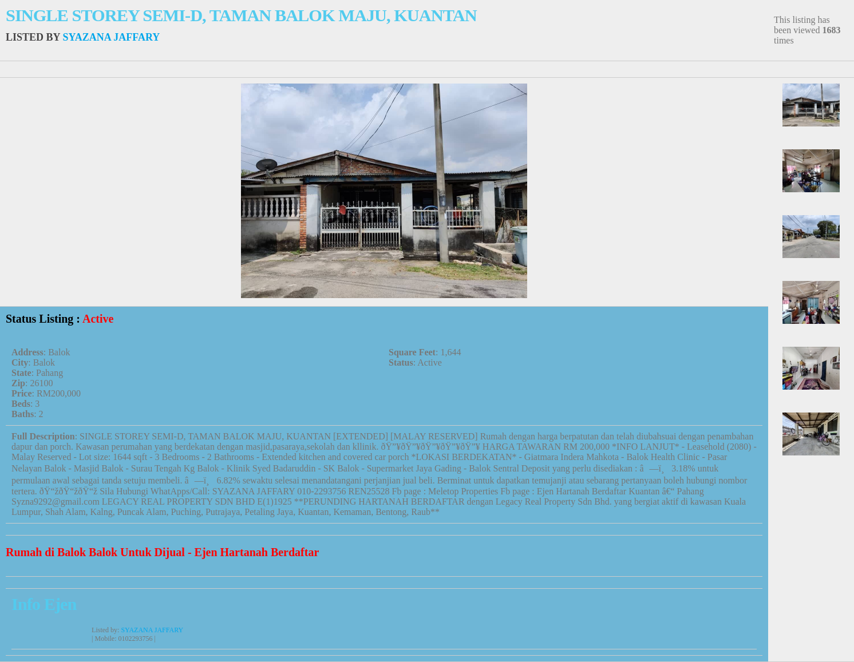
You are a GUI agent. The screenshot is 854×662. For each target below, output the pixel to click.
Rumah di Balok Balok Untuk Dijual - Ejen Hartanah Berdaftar (162, 552)
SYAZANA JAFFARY (111, 37)
